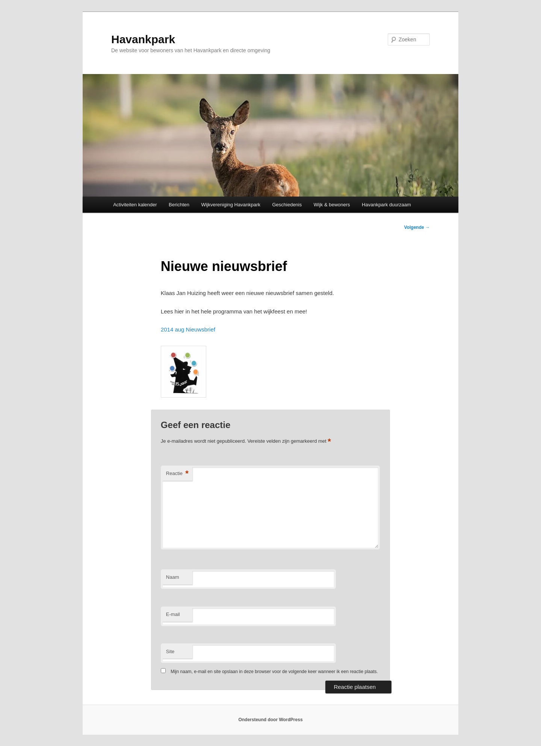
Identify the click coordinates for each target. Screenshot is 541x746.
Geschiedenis (287, 204)
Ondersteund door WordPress (270, 719)
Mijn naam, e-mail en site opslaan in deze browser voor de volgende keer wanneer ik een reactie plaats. (274, 671)
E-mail (173, 614)
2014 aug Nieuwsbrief (188, 329)
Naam (172, 577)
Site (170, 651)
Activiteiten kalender (135, 204)
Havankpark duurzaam (386, 204)
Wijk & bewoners (332, 204)
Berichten (179, 204)
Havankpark (143, 39)
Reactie (177, 473)
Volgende (417, 227)
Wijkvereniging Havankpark (230, 204)
